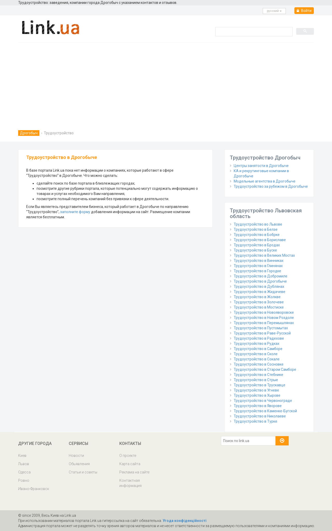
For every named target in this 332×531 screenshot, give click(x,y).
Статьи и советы (83, 472)
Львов (23, 464)
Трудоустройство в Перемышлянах (264, 323)
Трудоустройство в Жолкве (257, 297)
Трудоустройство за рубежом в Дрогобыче (271, 186)
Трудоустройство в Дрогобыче (260, 281)
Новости (76, 455)
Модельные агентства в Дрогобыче (264, 181)
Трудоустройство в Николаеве (260, 416)
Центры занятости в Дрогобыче (261, 166)
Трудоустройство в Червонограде (263, 401)
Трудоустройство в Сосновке (258, 364)
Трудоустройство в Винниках (258, 260)
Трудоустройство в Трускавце (259, 385)
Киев (22, 455)
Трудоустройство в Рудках (256, 343)
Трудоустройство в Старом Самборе (265, 369)
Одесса (24, 472)
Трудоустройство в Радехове (259, 338)
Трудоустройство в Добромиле (260, 276)
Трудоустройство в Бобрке (257, 235)
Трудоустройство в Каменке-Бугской (265, 411)
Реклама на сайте (134, 472)
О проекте (127, 455)
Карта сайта (129, 464)
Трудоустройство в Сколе (256, 354)
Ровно (23, 480)
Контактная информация (130, 483)
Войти (304, 11)
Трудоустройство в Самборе (258, 349)
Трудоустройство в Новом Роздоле (264, 318)
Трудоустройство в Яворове (258, 406)
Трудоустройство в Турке (255, 421)
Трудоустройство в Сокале (257, 359)
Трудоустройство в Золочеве (259, 302)
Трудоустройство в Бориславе (260, 240)
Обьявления (79, 464)
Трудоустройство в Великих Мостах (264, 255)
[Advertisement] (166, 81)
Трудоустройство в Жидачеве (259, 292)
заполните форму (75, 212)
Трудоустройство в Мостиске (259, 307)
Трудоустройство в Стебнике (258, 375)
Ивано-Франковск (33, 489)
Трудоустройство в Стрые (256, 380)
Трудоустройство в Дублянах (259, 286)
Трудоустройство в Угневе (256, 390)
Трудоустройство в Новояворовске (264, 312)
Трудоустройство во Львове (258, 224)
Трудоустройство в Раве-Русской (262, 333)
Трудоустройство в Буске (255, 250)
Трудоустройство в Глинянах (258, 266)
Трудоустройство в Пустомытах (261, 328)
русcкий (274, 11)
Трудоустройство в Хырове (257, 395)
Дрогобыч (29, 133)
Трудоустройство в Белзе (256, 229)
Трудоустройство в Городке (257, 271)
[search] (253, 31)
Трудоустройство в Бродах (257, 245)
